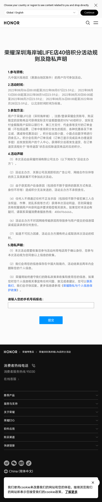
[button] (14, 463)
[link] (6, 463)
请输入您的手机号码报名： (26, 299)
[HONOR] (13, 351)
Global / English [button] (14, 12)
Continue (89, 12)
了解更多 (70, 492)
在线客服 (11, 379)
